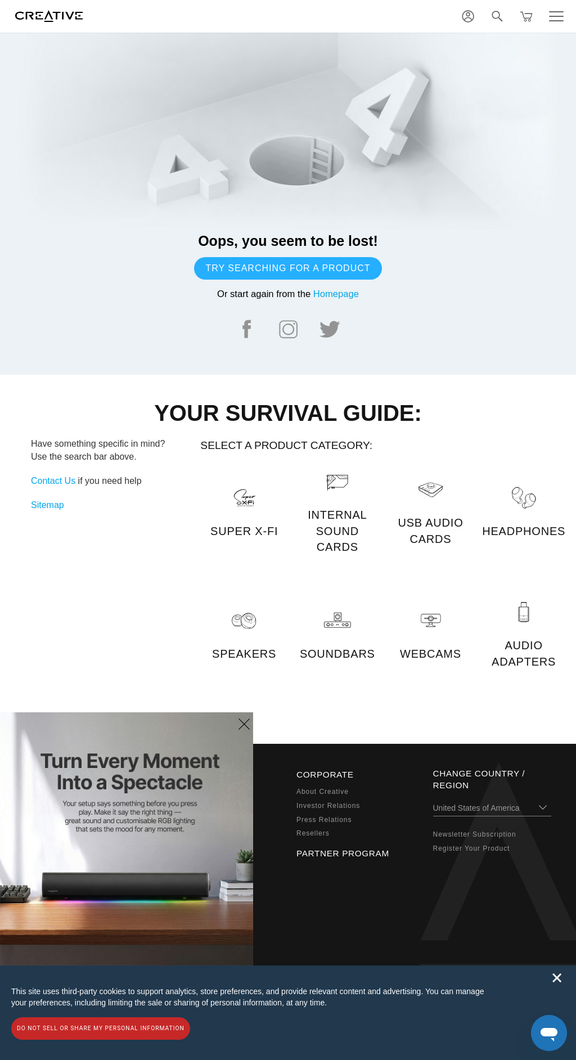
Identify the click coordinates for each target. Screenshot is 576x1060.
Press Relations (324, 820)
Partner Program (342, 853)
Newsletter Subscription (474, 834)
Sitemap (47, 505)
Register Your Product (471, 848)
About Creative (322, 792)
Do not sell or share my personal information (100, 1028)
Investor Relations (328, 806)
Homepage (336, 294)
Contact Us (53, 481)
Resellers (313, 833)
